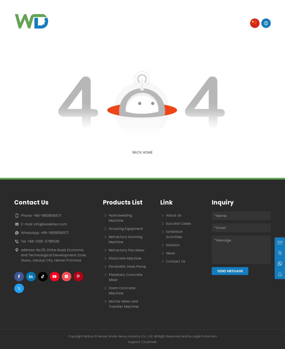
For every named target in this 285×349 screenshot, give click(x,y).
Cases (171, 23)
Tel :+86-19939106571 (88, 5)
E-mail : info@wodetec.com (38, 5)
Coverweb (149, 342)
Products (128, 23)
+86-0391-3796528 (43, 241)
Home (78, 23)
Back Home (142, 152)
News (152, 23)
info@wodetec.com (50, 224)
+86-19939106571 (47, 215)
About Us (100, 23)
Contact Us (198, 23)
